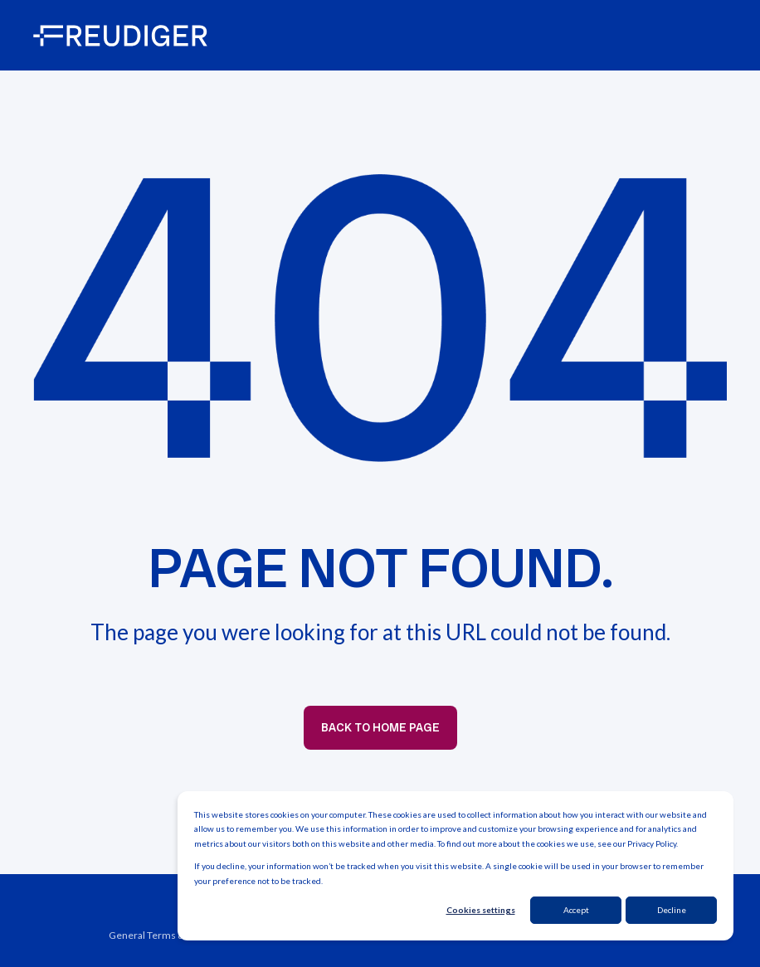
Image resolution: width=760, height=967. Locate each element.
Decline (671, 910)
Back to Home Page (380, 727)
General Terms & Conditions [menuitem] (172, 935)
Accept (576, 910)
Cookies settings (480, 910)
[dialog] (455, 866)
